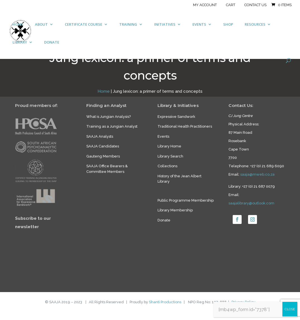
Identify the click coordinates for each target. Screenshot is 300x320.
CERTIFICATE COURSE (83, 24)
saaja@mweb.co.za (257, 174)
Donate (164, 220)
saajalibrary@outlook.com (251, 203)
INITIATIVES (164, 24)
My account (205, 5)
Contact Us (255, 5)
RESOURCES (255, 24)
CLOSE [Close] (290, 309)
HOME (18, 24)
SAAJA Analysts (99, 136)
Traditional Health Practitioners (185, 126)
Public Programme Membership (186, 200)
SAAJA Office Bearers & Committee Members (107, 169)
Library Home (169, 146)
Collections (167, 166)
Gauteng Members (103, 156)
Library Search (170, 156)
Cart (230, 5)
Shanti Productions (165, 302)
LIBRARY (20, 42)
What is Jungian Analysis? (108, 116)
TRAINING (128, 24)
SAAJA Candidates (102, 146)
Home (103, 91)
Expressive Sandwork (176, 116)
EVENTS (199, 24)
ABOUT (41, 24)
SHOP (228, 24)
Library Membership (175, 210)
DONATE (51, 42)
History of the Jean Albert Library (179, 179)
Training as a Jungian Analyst (111, 126)
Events (163, 136)
